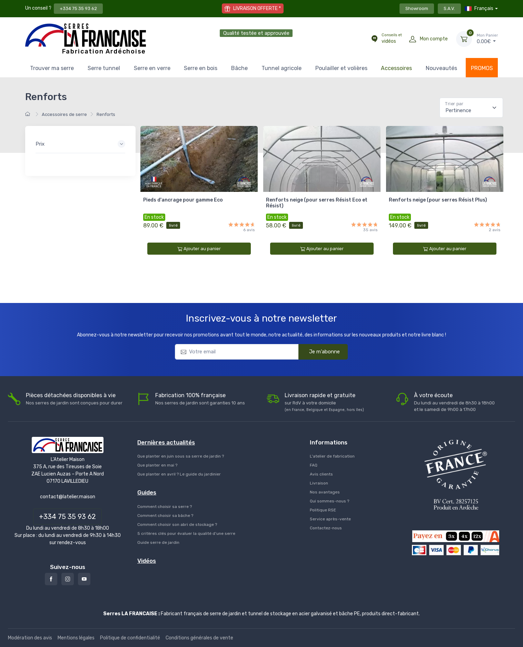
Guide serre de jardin (158, 542)
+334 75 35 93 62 (78, 8)
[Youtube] (84, 579)
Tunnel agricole (282, 68)
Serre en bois (200, 68)
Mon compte (434, 39)
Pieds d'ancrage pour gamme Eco (183, 200)
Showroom (416, 8)
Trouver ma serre (52, 68)
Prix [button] (40, 144)
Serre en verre (152, 68)
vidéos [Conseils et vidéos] (392, 38)
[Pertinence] (471, 108)
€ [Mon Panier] (487, 39)
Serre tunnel (104, 68)
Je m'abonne (320, 352)
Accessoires (396, 68)
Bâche (239, 68)
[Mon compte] (413, 39)
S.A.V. (449, 8)
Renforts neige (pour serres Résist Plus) (438, 200)
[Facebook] (51, 579)
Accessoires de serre (64, 114)
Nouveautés (441, 68)
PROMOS (482, 68)
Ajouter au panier (199, 249)
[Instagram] (67, 579)
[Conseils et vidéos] (374, 39)
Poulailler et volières (341, 68)
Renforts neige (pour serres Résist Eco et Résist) (316, 203)
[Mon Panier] (464, 39)
